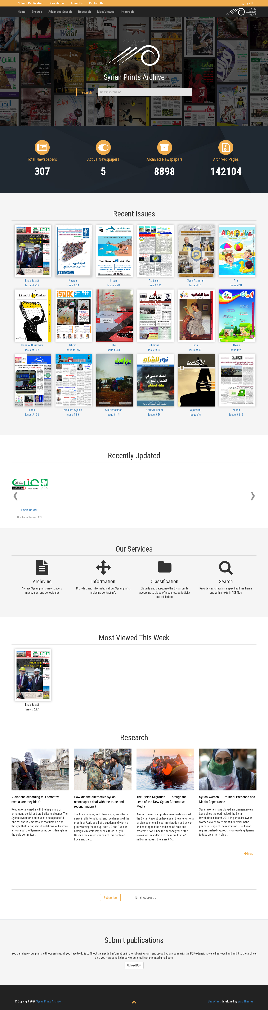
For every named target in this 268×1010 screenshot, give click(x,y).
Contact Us (96, 3)
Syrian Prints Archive (48, 1001)
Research (84, 12)
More (248, 853)
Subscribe (110, 898)
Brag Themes (245, 1001)
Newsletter (57, 3)
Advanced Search (60, 12)
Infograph (127, 12)
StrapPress (214, 1001)
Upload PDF (134, 965)
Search (86, 92)
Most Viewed (106, 12)
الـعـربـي (247, 3)
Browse (37, 12)
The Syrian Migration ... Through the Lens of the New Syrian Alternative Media (162, 801)
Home (22, 12)
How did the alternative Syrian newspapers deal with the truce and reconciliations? (99, 801)
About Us (77, 3)
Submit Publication (30, 3)
